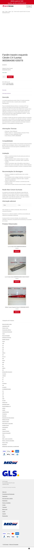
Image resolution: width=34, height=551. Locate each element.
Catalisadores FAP (5, 326)
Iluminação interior (5, 404)
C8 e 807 (4, 400)
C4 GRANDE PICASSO (6, 389)
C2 (2, 379)
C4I (12, 11)
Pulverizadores (5, 427)
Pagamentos (4, 496)
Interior (3, 436)
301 (3, 354)
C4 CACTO (4, 387)
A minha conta (5, 549)
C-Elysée (4, 375)
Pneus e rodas (5, 442)
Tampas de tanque (5, 431)
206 (3, 349)
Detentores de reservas (6, 337)
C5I (3, 394)
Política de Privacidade (13, 544)
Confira (3, 511)
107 (3, 345)
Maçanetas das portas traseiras (8, 417)
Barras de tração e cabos (7, 324)
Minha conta (4, 509)
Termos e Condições (6, 502)
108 (3, 347)
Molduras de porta (5, 419)
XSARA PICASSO (5, 412)
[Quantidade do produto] (4, 77)
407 (3, 366)
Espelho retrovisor (5, 339)
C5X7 (3, 398)
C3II (3, 385)
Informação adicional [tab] (6, 93)
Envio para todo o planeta (7, 498)
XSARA (3, 410)
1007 (3, 343)
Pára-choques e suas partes (7, 423)
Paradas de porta (5, 425)
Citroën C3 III (4, 402)
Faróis (9, 11)
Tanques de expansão (6, 433)
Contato (3, 505)
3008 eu (3, 352)
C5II (3, 396)
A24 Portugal (5, 544)
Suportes (4, 429)
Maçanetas (4, 415)
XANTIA (3, 408)
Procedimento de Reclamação (8, 494)
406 (3, 364)
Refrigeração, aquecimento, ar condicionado (10, 446)
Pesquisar (17, 549)
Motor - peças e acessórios (7, 438)
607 (3, 370)
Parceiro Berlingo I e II (6, 406)
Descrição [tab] (4, 90)
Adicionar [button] (17, 251)
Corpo (6, 11)
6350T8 (7, 84)
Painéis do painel (5, 421)
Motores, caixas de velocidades (8, 440)
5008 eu (3, 368)
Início (3, 11)
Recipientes (4, 444)
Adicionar (10, 76)
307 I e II (3, 356)
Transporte (4, 507)
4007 (3, 362)
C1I (3, 377)
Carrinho (4, 513)
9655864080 (11, 84)
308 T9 (3, 360)
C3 (2, 381)
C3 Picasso (4, 383)
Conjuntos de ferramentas (7, 331)
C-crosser (4, 373)
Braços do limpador (6, 335)
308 (3, 358)
